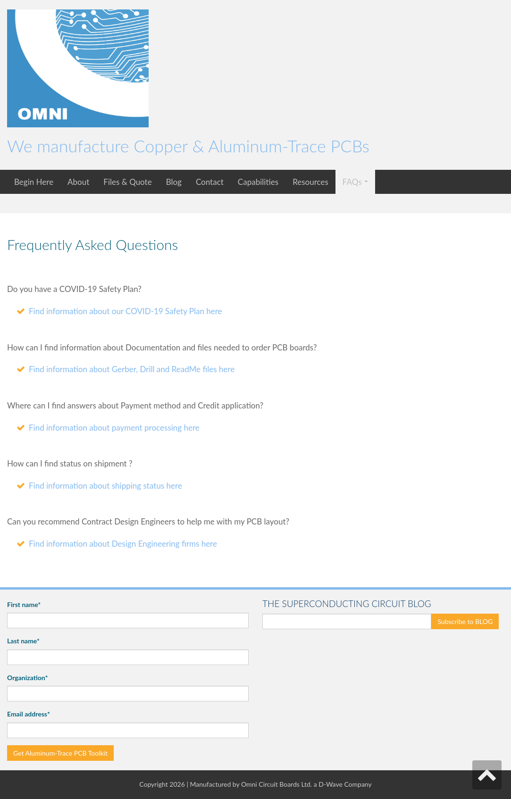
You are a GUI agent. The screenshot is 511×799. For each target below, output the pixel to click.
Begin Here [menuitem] (33, 182)
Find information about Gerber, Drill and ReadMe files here (132, 369)
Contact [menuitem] (210, 182)
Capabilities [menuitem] (258, 182)
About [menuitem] (78, 182)
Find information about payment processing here (114, 428)
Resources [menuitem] (310, 182)
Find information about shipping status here (105, 486)
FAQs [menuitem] (352, 182)
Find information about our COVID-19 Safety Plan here (125, 311)
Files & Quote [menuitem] (127, 182)
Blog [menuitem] (174, 182)
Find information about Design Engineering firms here (123, 544)
